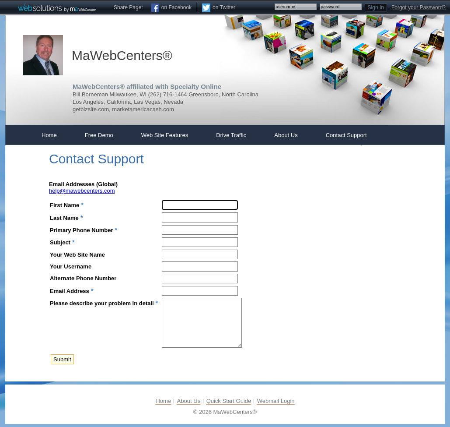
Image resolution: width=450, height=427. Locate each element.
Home (163, 401)
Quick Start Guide (228, 401)
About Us (188, 401)
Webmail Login (276, 401)
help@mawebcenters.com (82, 190)
